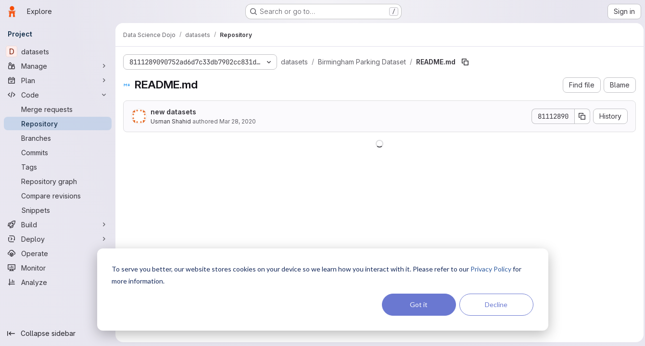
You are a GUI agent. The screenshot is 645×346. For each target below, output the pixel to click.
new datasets (173, 112)
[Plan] (58, 80)
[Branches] (58, 138)
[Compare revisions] (58, 195)
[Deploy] (58, 239)
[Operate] (58, 253)
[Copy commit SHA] (580, 116)
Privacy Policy (490, 269)
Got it (419, 304)
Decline (496, 304)
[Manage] (58, 66)
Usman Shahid (171, 121)
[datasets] (58, 51)
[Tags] (58, 166)
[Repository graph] (58, 181)
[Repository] (58, 123)
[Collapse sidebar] (58, 333)
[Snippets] (58, 210)
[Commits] (58, 152)
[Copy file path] (465, 62)
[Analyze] (58, 282)
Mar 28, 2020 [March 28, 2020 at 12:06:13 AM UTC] (237, 121)
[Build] (58, 224)
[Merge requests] (58, 109)
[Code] (58, 94)
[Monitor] (58, 267)
